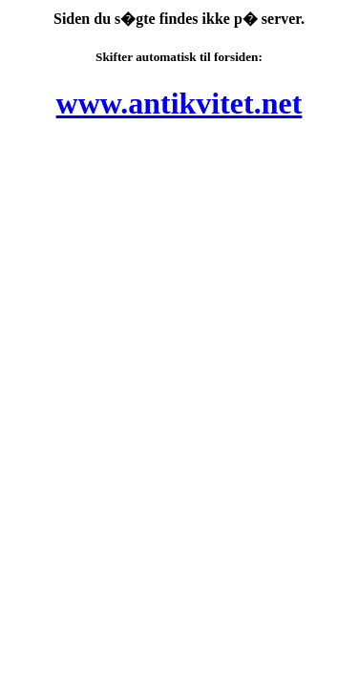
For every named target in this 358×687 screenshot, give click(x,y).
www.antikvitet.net (179, 103)
